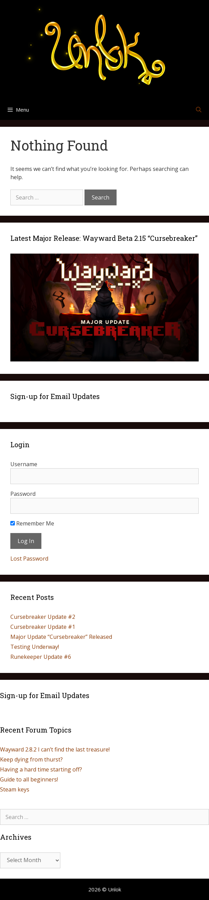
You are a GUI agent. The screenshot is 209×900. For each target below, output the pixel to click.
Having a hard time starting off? (41, 769)
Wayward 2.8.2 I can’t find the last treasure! (55, 749)
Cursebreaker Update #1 (42, 627)
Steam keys (14, 789)
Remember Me (32, 523)
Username (23, 464)
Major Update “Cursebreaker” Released (61, 637)
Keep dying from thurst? (31, 759)
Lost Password (29, 558)
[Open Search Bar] (198, 109)
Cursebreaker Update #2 (42, 617)
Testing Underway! (34, 647)
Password (23, 494)
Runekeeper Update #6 (40, 657)
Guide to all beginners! (29, 779)
